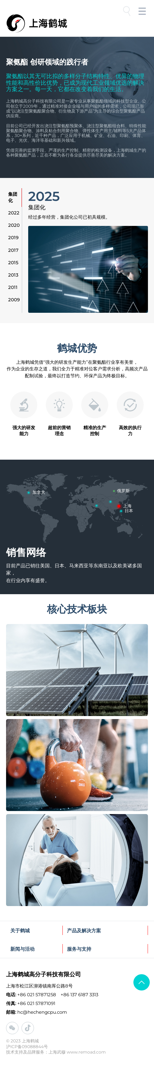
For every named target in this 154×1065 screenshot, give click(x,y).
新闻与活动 (22, 949)
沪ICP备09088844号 (27, 1046)
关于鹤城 (20, 930)
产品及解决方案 (84, 930)
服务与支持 (79, 949)
